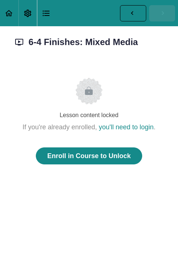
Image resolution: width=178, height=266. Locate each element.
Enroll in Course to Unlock (89, 156)
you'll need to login (126, 127)
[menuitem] (27, 13)
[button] (9, 13)
